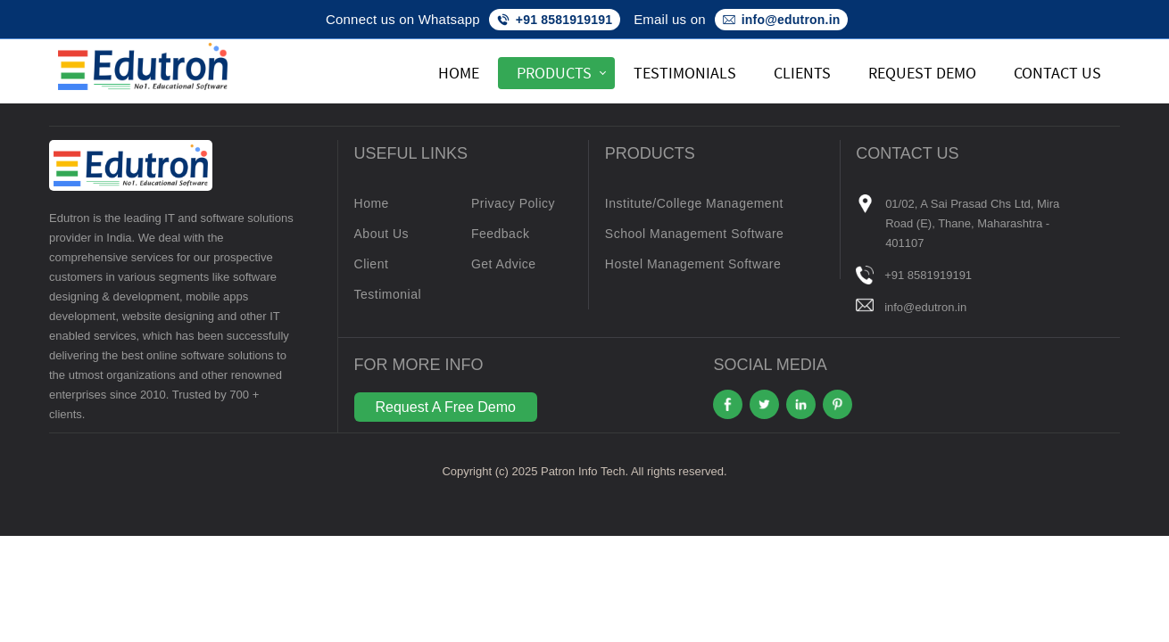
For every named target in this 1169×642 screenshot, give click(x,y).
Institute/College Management (694, 203)
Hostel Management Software (693, 264)
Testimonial (388, 294)
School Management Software (694, 233)
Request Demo (922, 72)
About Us (382, 233)
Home (458, 72)
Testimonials (685, 72)
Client (371, 264)
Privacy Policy (513, 203)
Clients (802, 72)
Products (554, 72)
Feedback (500, 233)
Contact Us (1057, 72)
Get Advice (503, 264)
